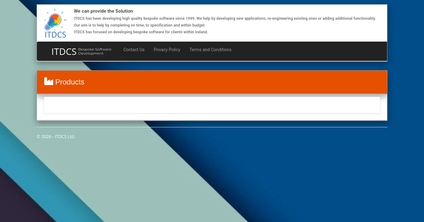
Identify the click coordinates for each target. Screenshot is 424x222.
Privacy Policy (167, 49)
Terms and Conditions (211, 49)
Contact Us (134, 49)
